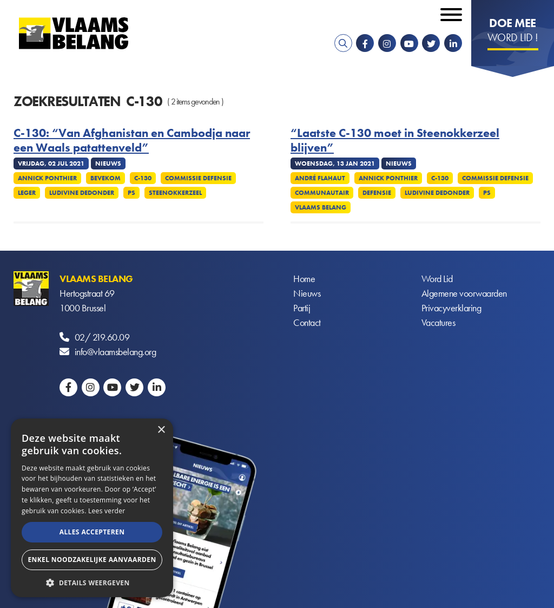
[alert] (92, 508)
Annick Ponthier (47, 178)
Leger (27, 192)
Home (304, 278)
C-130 (142, 178)
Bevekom (105, 178)
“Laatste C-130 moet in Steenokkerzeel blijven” (395, 140)
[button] (92, 581)
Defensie (376, 192)
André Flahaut (320, 178)
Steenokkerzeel (175, 192)
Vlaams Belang (320, 207)
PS (131, 192)
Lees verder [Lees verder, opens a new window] (107, 510)
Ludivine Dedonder (81, 192)
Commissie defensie (198, 178)
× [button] (161, 430)
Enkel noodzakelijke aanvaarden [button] (92, 559)
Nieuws (306, 293)
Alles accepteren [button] (92, 532)
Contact (307, 322)
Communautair (322, 192)
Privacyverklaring (451, 308)
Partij (301, 308)
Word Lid (437, 278)
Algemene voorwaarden (464, 293)
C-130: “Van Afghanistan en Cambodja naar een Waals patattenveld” (132, 140)
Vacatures (438, 322)
